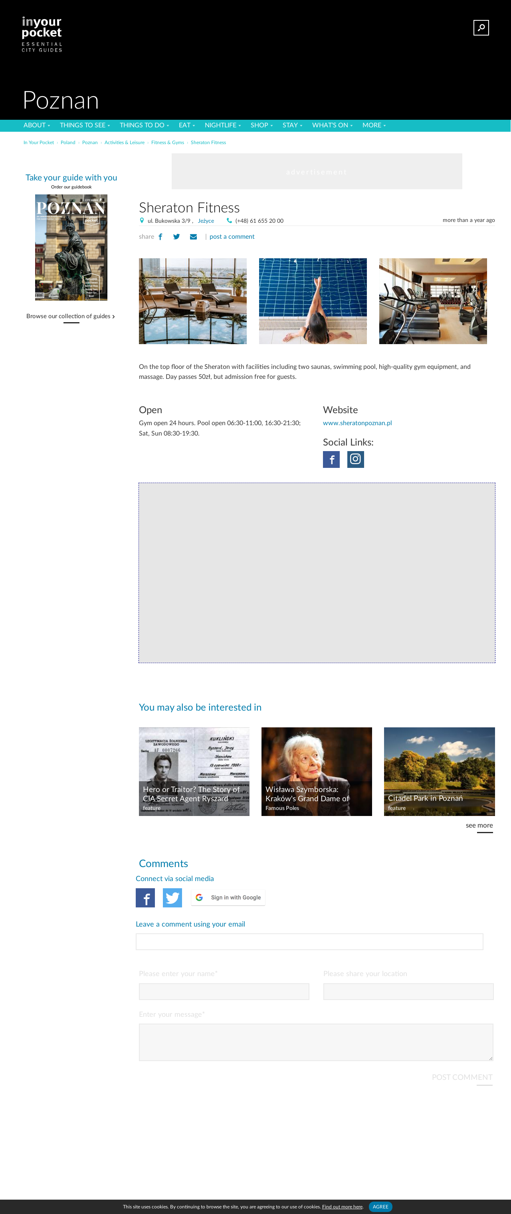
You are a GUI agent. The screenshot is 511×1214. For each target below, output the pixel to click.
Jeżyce (206, 221)
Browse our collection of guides (68, 316)
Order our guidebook (71, 187)
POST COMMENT (462, 1044)
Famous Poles (282, 808)
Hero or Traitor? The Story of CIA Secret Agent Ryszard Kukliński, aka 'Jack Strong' (191, 795)
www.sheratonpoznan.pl (357, 423)
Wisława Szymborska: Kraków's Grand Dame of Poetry (307, 795)
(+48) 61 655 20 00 (259, 221)
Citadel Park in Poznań (425, 798)
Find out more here (342, 1206)
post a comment (232, 237)
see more (479, 825)
